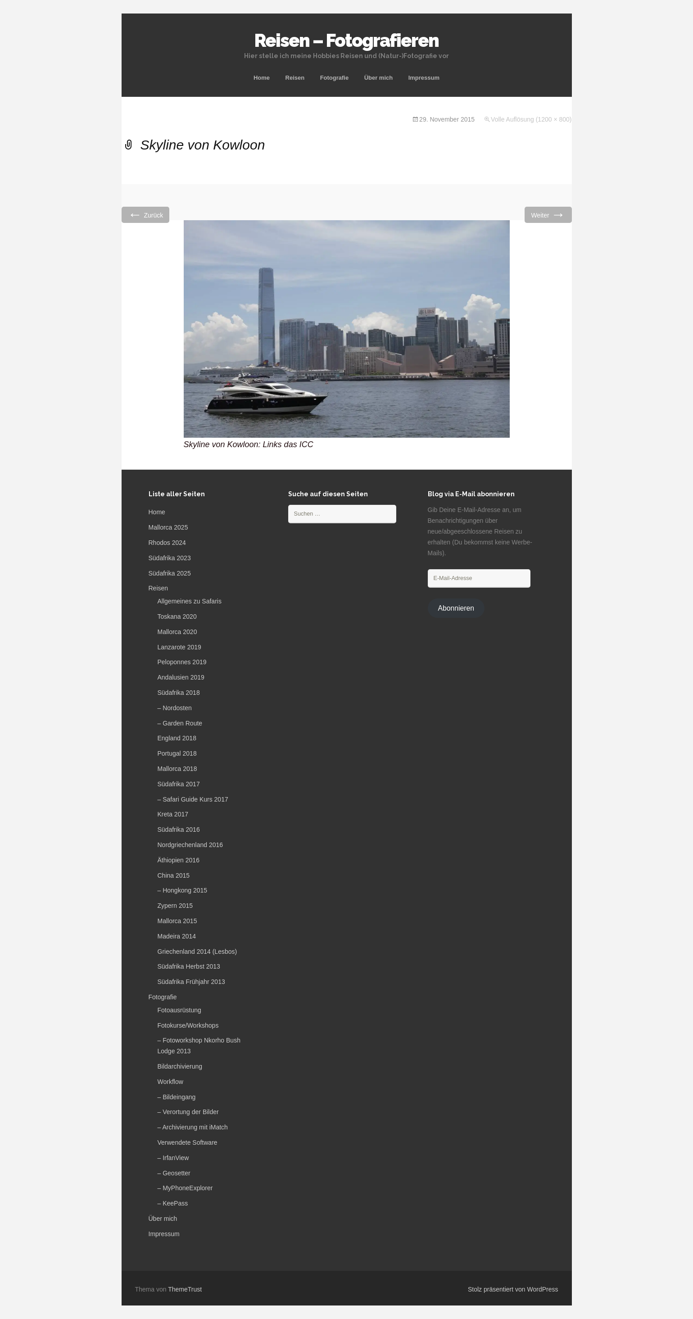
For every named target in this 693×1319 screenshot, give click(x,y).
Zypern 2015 (175, 905)
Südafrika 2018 (179, 692)
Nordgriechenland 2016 (190, 844)
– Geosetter (174, 1173)
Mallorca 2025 (168, 527)
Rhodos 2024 (167, 542)
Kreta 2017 (173, 814)
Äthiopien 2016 (178, 860)
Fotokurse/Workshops (188, 1025)
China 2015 (174, 875)
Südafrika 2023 (170, 558)
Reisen (295, 78)
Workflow (170, 1081)
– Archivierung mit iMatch (193, 1127)
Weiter (548, 214)
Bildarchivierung (180, 1066)
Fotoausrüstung (179, 1010)
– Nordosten (175, 708)
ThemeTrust (185, 1289)
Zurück (145, 214)
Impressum (423, 78)
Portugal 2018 (177, 753)
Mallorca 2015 (177, 921)
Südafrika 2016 (179, 829)
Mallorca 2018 (177, 768)
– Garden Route (180, 723)
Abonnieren (456, 608)
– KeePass (173, 1203)
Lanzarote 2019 (179, 647)
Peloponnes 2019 (182, 662)
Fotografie (334, 78)
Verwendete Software (187, 1142)
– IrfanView (173, 1157)
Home (262, 78)
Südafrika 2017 (179, 784)
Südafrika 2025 (170, 573)
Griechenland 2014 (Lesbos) (197, 951)
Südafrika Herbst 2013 (189, 966)
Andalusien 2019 (181, 677)
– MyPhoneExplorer (185, 1188)
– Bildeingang (177, 1097)
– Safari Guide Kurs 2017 (193, 799)
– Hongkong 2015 (183, 890)
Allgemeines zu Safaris (190, 601)
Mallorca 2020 (177, 631)
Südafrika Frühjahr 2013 (191, 981)
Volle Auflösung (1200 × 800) (531, 119)
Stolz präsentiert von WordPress (513, 1289)
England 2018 (177, 738)
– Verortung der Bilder (188, 1111)
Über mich (378, 78)
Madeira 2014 (177, 936)
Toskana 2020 (177, 616)
